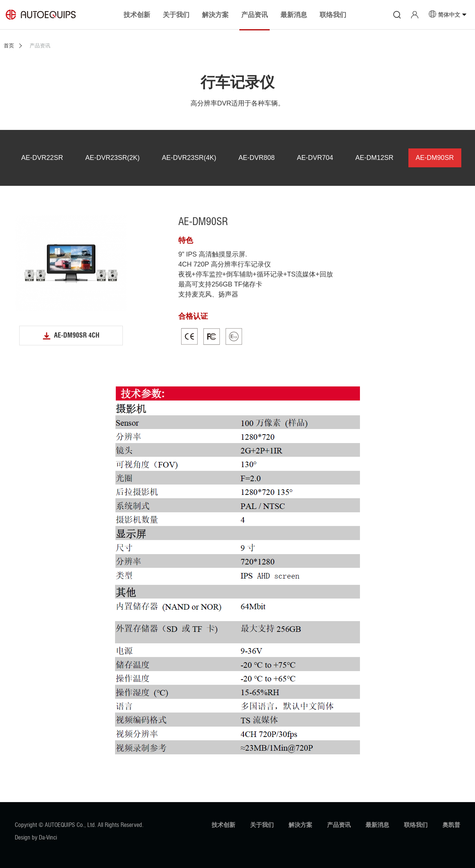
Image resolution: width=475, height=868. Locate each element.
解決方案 (300, 824)
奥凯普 (451, 824)
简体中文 (449, 14)
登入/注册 (414, 14)
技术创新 (223, 824)
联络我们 (416, 824)
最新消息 (377, 824)
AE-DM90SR (435, 157)
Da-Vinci (48, 837)
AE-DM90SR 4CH (77, 335)
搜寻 (397, 14)
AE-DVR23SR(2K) (112, 157)
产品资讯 (339, 824)
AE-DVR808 (256, 157)
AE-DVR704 (315, 157)
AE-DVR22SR (42, 157)
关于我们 (262, 824)
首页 (9, 45)
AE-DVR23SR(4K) (189, 157)
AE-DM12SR (375, 157)
